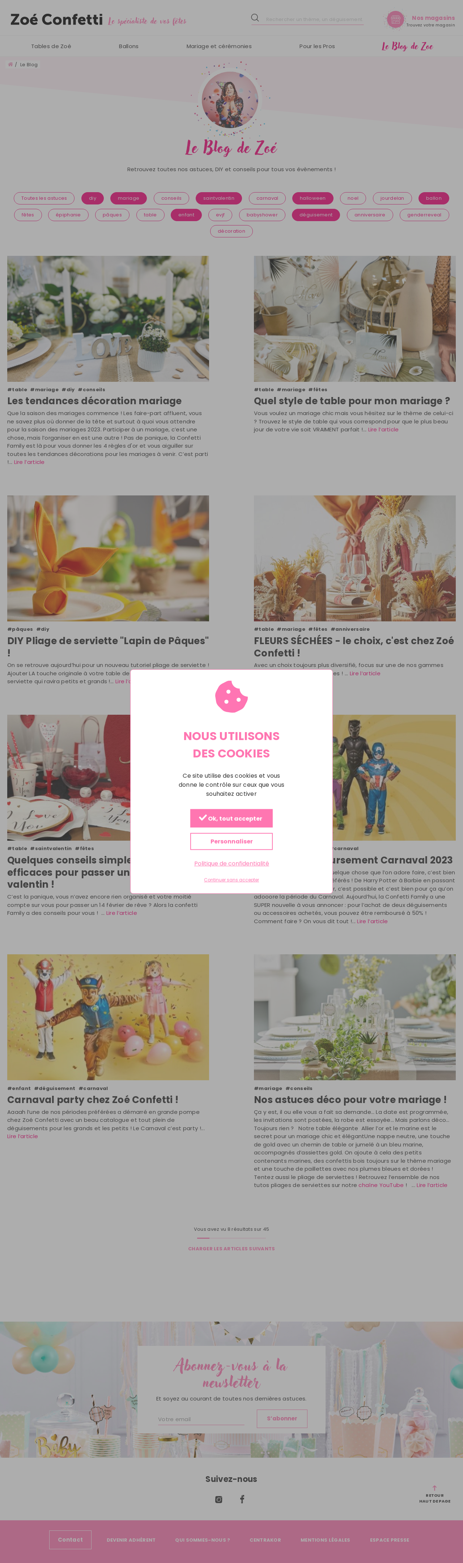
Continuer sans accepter (231, 880)
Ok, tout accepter (230, 819)
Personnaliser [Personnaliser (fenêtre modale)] (232, 841)
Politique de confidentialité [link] (231, 863)
